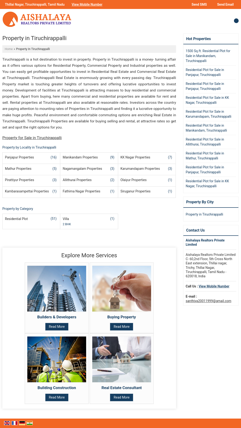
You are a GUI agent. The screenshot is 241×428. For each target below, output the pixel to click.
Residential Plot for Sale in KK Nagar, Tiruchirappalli (207, 100)
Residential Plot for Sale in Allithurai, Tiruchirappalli (205, 141)
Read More (57, 326)
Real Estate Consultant (121, 387)
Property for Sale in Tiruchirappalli (32, 137)
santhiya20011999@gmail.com (208, 301)
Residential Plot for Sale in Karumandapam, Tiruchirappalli (208, 114)
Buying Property (121, 317)
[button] (87, 4)
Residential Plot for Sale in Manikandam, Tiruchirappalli (206, 128)
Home (9, 49)
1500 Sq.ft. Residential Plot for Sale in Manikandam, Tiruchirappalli (208, 56)
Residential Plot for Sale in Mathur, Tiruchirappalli (205, 155)
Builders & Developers (56, 317)
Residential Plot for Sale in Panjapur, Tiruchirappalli (205, 72)
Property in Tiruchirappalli (204, 214)
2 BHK (67, 224)
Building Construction (57, 387)
